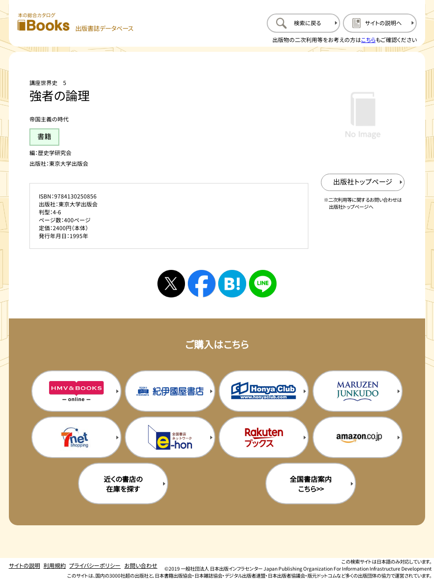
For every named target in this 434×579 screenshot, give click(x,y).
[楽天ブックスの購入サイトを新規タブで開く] (264, 437)
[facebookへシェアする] (201, 283)
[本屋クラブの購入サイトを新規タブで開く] (264, 391)
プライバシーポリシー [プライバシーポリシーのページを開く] (95, 565)
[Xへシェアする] (171, 283)
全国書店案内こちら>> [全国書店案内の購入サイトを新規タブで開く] (311, 484)
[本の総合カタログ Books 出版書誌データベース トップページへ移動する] (75, 23)
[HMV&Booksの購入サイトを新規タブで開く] (76, 391)
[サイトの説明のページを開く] (380, 23)
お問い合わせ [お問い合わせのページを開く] (140, 565)
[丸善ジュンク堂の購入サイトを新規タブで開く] (358, 391)
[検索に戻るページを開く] (304, 23)
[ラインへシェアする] (263, 283)
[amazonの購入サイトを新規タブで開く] (358, 437)
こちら (368, 39)
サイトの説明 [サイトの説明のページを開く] (24, 565)
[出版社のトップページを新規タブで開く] (362, 182)
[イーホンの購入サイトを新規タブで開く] (170, 437)
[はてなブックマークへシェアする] (232, 283)
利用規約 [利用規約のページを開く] (54, 565)
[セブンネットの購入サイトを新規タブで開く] (76, 437)
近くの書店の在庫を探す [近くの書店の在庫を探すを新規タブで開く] (123, 484)
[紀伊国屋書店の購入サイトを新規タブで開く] (170, 391)
